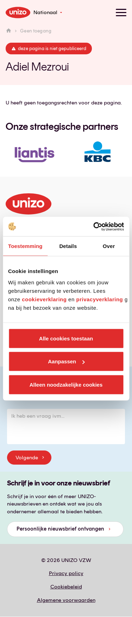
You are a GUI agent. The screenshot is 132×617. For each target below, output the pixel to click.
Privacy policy (66, 573)
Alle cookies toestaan (66, 338)
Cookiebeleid (66, 586)
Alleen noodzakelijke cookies (66, 384)
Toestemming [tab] (25, 246)
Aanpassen (66, 361)
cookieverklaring (44, 299)
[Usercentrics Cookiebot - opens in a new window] (94, 226)
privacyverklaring (99, 299)
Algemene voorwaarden (66, 600)
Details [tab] (68, 246)
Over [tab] (109, 246)
